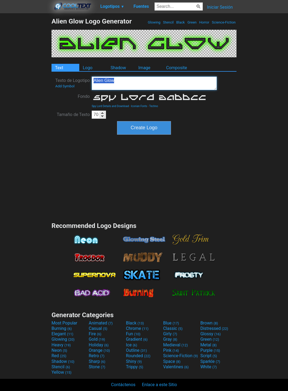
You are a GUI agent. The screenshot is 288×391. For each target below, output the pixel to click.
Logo (87, 67)
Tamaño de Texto (73, 114)
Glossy (210, 333)
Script (208, 355)
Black (180, 22)
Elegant (62, 333)
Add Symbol (64, 86)
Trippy (134, 366)
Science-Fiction (223, 22)
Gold (97, 339)
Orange (99, 350)
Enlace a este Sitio (159, 384)
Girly (170, 333)
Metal (208, 344)
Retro (96, 355)
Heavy (61, 344)
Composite (176, 67)
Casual (98, 328)
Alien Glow (154, 83)
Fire (95, 333)
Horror (204, 22)
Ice (131, 344)
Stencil (168, 22)
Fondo (84, 96)
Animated (101, 323)
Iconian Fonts (139, 106)
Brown (209, 323)
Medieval (175, 344)
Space (171, 361)
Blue (171, 323)
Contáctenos (123, 384)
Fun (133, 333)
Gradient (137, 339)
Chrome (137, 328)
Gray (170, 339)
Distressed (214, 328)
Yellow (61, 372)
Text (59, 67)
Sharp (97, 361)
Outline (136, 350)
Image (144, 67)
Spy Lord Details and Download (110, 106)
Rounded (138, 355)
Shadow (118, 67)
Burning (62, 328)
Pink (171, 350)
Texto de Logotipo (72, 83)
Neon (59, 350)
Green (192, 22)
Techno (153, 106)
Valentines (176, 366)
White (208, 366)
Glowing (154, 22)
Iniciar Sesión (220, 7)
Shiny (134, 361)
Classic (173, 328)
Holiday (99, 344)
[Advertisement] (25, 98)
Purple (210, 350)
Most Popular (64, 323)
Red (59, 355)
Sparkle (210, 361)
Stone (97, 366)
